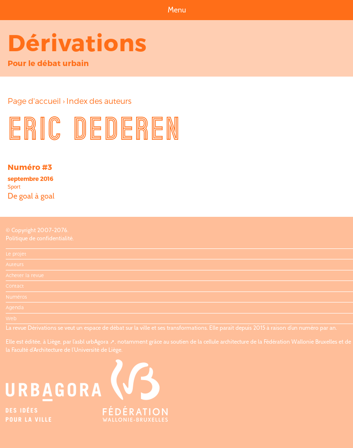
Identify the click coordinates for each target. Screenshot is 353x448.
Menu (177, 9)
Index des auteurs (98, 100)
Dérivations (77, 42)
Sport (14, 186)
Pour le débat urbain (48, 62)
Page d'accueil (34, 100)
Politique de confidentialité (39, 238)
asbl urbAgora (91, 341)
